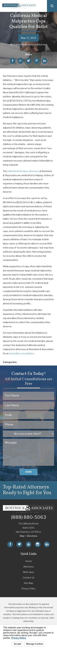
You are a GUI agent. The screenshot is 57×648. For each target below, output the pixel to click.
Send (28, 472)
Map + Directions (28, 536)
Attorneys (28, 566)
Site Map (28, 583)
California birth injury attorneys (23, 171)
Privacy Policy (28, 588)
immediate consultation (21, 353)
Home (28, 561)
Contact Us (28, 577)
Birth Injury (28, 572)
